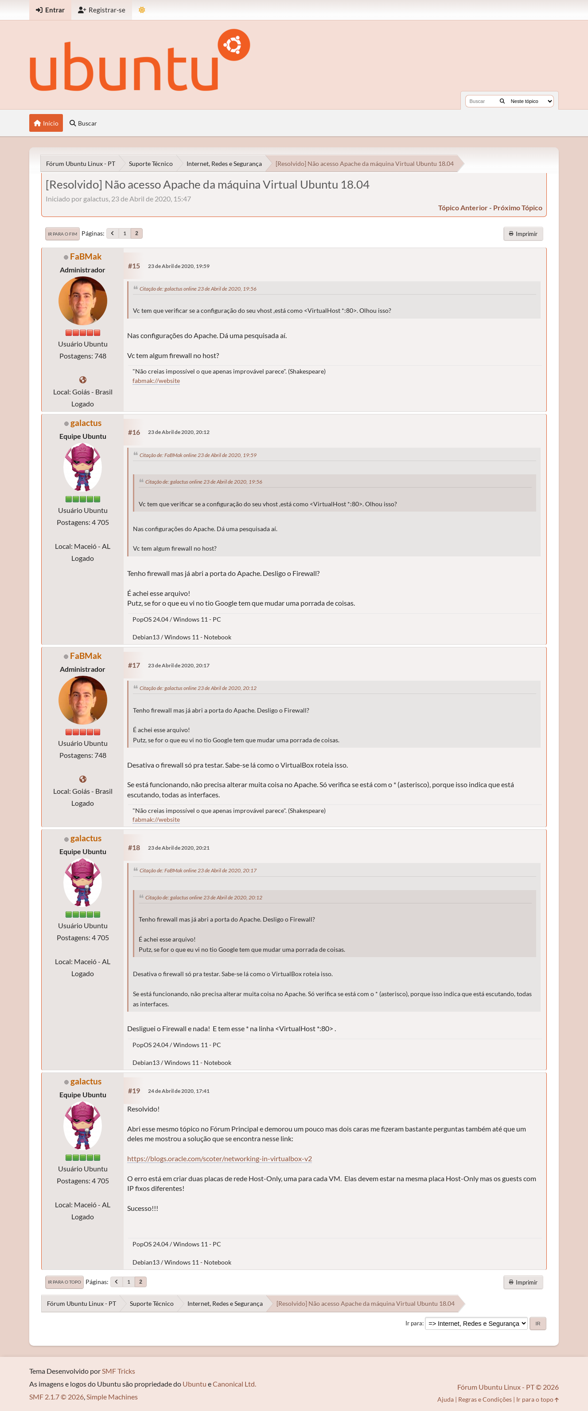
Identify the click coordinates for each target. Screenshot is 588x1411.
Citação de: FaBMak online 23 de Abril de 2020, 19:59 (198, 455)
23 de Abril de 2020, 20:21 (179, 848)
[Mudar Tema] (142, 10)
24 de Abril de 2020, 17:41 (179, 1091)
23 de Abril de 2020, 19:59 (179, 266)
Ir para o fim (62, 233)
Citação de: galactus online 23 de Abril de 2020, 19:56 (198, 288)
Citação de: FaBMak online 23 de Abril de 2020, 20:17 (198, 870)
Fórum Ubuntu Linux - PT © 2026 (508, 1387)
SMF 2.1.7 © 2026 (56, 1396)
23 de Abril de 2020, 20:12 (179, 432)
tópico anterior (463, 207)
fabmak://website (156, 380)
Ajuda (445, 1399)
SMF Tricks (118, 1371)
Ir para (413, 1323)
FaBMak (85, 256)
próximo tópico (517, 207)
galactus (85, 423)
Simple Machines (112, 1396)
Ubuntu (194, 1383)
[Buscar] (502, 101)
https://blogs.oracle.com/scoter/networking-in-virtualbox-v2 (219, 1158)
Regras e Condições (485, 1399)
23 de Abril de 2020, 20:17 (179, 665)
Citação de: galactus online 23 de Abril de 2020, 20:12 (198, 688)
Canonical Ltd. (234, 1383)
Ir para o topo (64, 1282)
